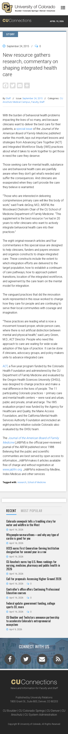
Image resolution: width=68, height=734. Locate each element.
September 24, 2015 (32, 98)
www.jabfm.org (12, 469)
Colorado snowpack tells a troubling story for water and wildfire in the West (31, 523)
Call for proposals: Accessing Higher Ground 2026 (33, 579)
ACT (5, 366)
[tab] (11, 511)
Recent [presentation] (11, 510)
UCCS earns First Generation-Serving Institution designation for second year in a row (32, 550)
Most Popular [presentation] (31, 510)
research (21, 482)
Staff (8, 98)
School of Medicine (36, 482)
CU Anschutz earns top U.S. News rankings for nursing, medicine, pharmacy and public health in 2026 (33, 565)
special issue (24, 128)
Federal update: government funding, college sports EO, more (30, 605)
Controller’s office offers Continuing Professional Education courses (33, 591)
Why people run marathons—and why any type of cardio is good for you (32, 537)
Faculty (34, 102)
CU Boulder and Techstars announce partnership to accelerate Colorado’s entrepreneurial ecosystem (32, 621)
